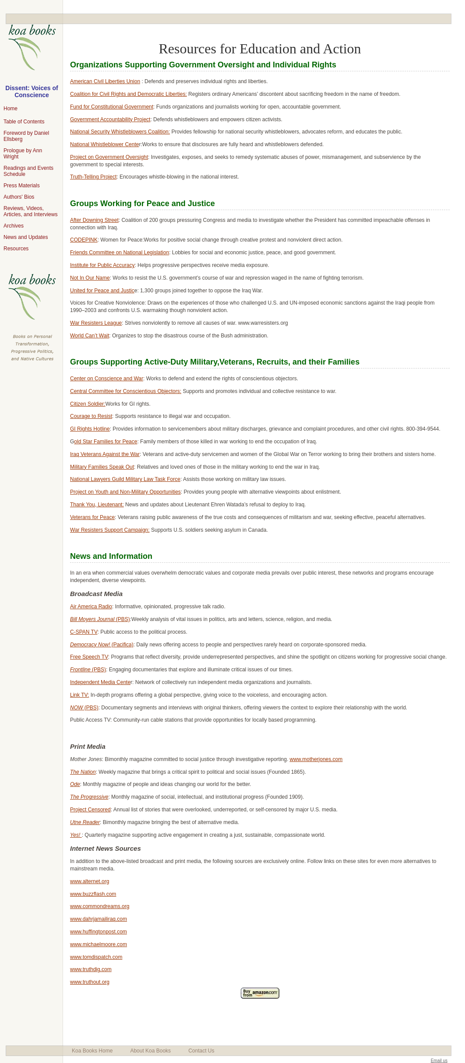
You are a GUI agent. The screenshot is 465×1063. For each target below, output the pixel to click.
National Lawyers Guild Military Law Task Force (125, 479)
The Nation (83, 772)
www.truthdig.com (91, 969)
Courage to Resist (91, 416)
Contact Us (201, 1051)
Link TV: (79, 695)
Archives (14, 226)
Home (11, 108)
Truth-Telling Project (93, 177)
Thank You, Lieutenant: (97, 505)
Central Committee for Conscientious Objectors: (125, 391)
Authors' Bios (19, 197)
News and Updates (26, 237)
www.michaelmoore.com (98, 944)
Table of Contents (24, 122)
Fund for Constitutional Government (111, 107)
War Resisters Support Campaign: (110, 530)
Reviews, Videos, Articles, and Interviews (30, 211)
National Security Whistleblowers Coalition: (120, 132)
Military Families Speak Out (102, 467)
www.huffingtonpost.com (98, 932)
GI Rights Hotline (90, 429)
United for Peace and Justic (102, 291)
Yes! (76, 835)
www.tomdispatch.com (96, 957)
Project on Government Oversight (109, 157)
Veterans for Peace (92, 517)
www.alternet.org (89, 881)
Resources (16, 249)
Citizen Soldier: (88, 404)
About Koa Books (150, 1051)
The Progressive (89, 797)
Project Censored (90, 810)
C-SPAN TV (83, 632)
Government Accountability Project (110, 119)
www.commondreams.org (99, 906)
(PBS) (123, 619)
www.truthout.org (89, 982)
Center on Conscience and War (106, 378)
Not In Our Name (90, 278)
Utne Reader (85, 822)
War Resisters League (96, 323)
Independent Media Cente (100, 682)
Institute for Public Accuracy (102, 265)
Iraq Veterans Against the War (105, 454)
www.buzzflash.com (93, 894)
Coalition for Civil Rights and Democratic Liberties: (128, 94)
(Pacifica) (123, 645)
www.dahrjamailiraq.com (98, 919)
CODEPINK (84, 240)
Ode (75, 784)
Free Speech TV (89, 657)
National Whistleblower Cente (104, 144)
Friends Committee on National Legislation (119, 252)
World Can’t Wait (89, 336)
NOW (77, 708)
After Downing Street (94, 220)
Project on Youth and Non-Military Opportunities (125, 492)
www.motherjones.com (316, 759)
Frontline (81, 670)
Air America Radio (91, 606)
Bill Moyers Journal (93, 619)
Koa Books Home (92, 1051)
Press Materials (22, 185)
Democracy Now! (91, 645)
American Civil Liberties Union (105, 81)
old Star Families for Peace (105, 442)
